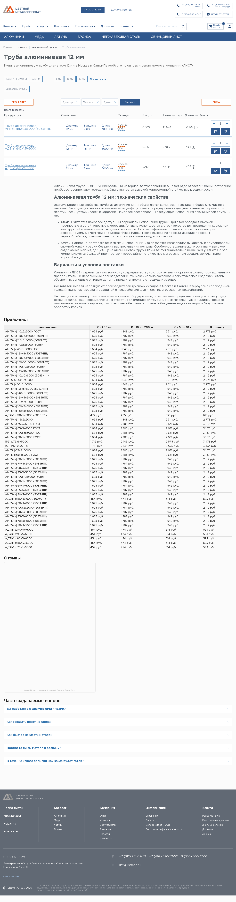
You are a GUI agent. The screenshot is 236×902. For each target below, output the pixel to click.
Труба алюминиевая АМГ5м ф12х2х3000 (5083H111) (28, 127)
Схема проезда (11, 877)
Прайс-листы (13, 808)
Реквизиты (106, 839)
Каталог (8, 26)
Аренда (206, 834)
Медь (57, 820)
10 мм (76, 78)
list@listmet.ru (130, 865)
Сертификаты (108, 825)
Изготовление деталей (215, 820)
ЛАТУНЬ (60, 36)
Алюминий (60, 816)
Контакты (10, 831)
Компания (107, 808)
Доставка (207, 830)
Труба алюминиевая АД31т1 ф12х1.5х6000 (20, 147)
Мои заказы (12, 816)
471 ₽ (166, 167)
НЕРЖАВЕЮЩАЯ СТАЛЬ (121, 36)
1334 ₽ (167, 127)
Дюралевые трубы (16, 88)
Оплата (150, 820)
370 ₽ (166, 147)
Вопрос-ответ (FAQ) (158, 825)
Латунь (58, 825)
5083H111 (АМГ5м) (16, 79)
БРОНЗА (84, 36)
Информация (156, 808)
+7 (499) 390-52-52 (163, 856)
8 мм (64, 78)
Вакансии (105, 830)
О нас (103, 816)
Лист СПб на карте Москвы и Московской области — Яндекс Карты (49, 690)
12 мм (88, 78)
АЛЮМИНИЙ (14, 36)
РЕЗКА (216, 102)
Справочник (152, 816)
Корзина (9, 823)
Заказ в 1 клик (92, 10)
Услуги (207, 808)
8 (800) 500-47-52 (194, 856)
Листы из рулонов (212, 825)
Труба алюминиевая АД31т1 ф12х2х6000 (20, 167)
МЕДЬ (39, 36)
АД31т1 (36, 79)
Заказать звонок (121, 10)
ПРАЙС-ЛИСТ (19, 102)
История (105, 820)
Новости (105, 834)
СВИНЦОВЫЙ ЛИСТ (166, 36)
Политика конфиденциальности (164, 830)
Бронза (58, 830)
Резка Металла (211, 816)
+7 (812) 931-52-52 (132, 856)
